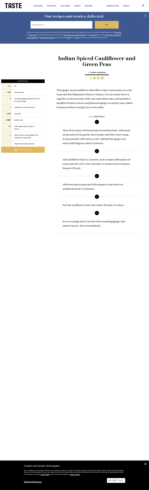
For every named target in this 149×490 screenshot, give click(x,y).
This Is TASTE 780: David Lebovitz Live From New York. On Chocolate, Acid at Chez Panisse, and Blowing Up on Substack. (36, 372)
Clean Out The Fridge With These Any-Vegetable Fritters (36, 328)
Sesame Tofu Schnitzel (78, 356)
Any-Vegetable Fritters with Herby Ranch (78, 327)
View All (17, 388)
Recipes (89, 6)
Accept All (116, 480)
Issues (77, 6)
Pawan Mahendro (98, 73)
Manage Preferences (33, 482)
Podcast (51, 6)
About (126, 6)
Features (38, 6)
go (106, 25)
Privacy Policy (44, 474)
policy (68, 37)
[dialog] (74, 475)
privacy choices (75, 474)
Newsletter (113, 6)
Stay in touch (32, 427)
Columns (65, 6)
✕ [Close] (145, 464)
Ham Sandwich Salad (77, 342)
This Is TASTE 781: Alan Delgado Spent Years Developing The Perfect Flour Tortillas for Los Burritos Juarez (35, 349)
